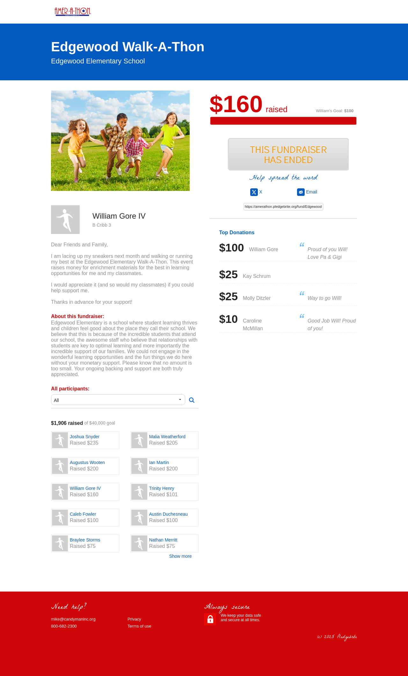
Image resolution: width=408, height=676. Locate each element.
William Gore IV (85, 488)
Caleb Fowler (83, 514)
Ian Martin (159, 462)
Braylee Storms (85, 539)
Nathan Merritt (163, 539)
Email (307, 191)
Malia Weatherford (167, 436)
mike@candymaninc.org (73, 619)
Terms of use (139, 626)
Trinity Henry (161, 488)
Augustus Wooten (87, 462)
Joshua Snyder (84, 436)
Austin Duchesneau (168, 514)
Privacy (134, 619)
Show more (180, 556)
